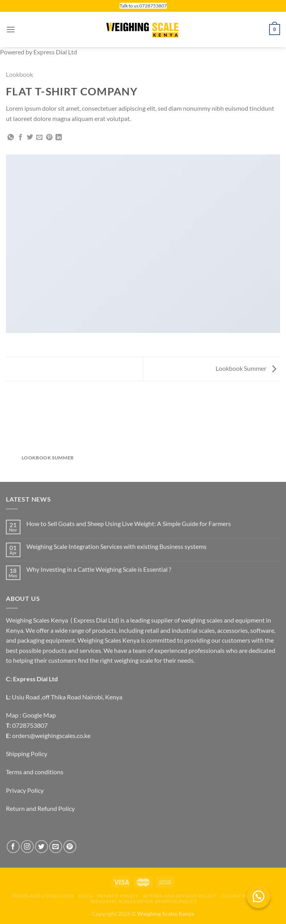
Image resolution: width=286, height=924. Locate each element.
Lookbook (19, 74)
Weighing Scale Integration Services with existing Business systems (116, 546)
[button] (258, 896)
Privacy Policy (25, 790)
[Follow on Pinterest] (69, 846)
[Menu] (10, 29)
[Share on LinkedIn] (58, 137)
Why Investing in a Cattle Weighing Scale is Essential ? (98, 569)
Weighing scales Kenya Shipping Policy (143, 901)
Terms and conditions (34, 771)
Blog (85, 896)
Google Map (39, 715)
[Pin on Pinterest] (49, 137)
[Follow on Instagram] (27, 846)
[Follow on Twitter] (41, 846)
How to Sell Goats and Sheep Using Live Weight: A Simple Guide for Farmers (128, 523)
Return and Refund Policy (40, 808)
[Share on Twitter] (30, 137)
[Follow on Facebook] (13, 846)
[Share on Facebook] (20, 137)
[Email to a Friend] (39, 137)
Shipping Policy (26, 753)
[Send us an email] (55, 846)
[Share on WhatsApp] (10, 137)
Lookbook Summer (246, 368)
